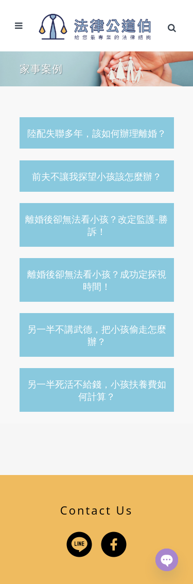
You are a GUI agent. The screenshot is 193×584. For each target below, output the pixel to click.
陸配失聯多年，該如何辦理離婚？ (96, 133)
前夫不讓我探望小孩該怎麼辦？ (97, 176)
